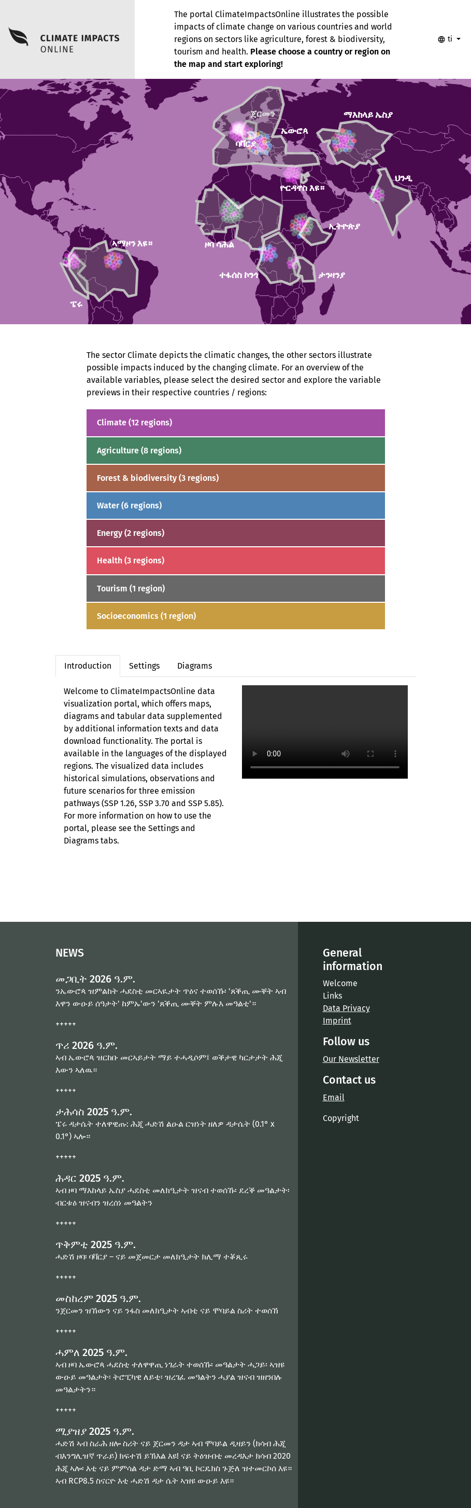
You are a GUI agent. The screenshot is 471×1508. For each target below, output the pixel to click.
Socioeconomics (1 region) (146, 616)
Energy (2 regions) (130, 533)
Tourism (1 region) (131, 588)
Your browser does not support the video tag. (325, 732)
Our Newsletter (351, 1059)
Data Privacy (346, 1008)
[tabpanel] (235, 770)
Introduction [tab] (87, 666)
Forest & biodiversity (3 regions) (158, 478)
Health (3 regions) (130, 560)
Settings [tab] (144, 666)
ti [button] (445, 39)
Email (334, 1097)
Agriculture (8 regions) (139, 450)
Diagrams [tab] (194, 666)
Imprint (337, 1021)
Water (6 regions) (129, 505)
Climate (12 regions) (134, 422)
